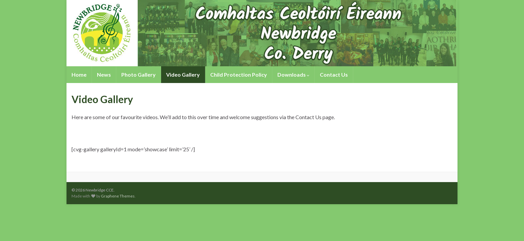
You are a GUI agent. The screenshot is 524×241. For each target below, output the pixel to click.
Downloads (293, 74)
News (104, 74)
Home (79, 74)
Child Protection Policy (238, 74)
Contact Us (334, 74)
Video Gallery (183, 74)
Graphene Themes (118, 195)
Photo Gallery (138, 74)
